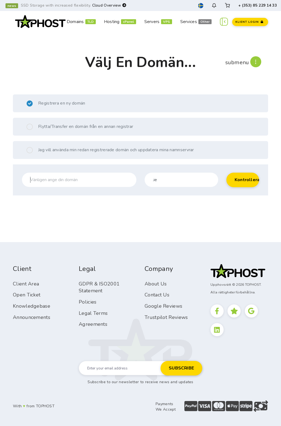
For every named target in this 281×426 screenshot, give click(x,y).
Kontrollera (247, 180)
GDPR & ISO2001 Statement (99, 287)
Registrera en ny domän (56, 103)
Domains (75, 22)
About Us (156, 284)
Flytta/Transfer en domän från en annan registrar (80, 127)
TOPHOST (45, 406)
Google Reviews (163, 306)
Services (188, 22)
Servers (152, 22)
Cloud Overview (109, 5)
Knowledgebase (31, 306)
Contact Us (157, 295)
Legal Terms (93, 313)
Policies (87, 302)
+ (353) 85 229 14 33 (257, 5)
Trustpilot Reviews (166, 317)
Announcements (31, 317)
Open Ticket (26, 295)
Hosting (112, 22)
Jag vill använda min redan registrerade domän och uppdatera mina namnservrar (110, 150)
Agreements (93, 324)
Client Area (26, 284)
